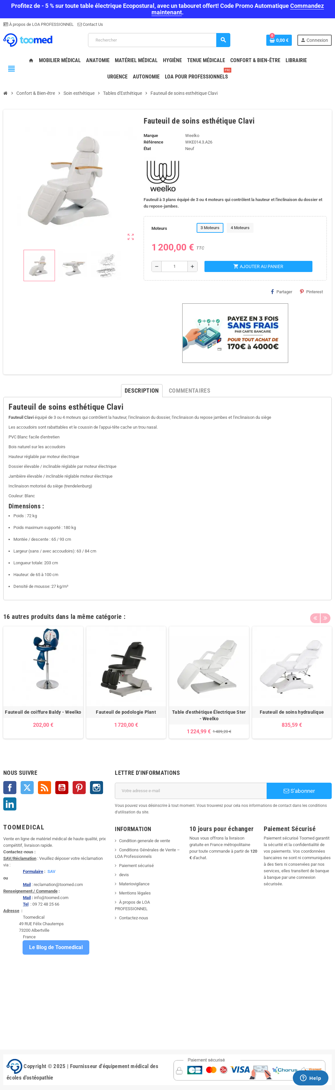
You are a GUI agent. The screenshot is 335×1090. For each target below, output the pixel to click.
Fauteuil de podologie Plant (126, 712)
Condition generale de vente (144, 840)
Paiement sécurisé (136, 865)
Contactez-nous (133, 917)
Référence (153, 142)
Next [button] (325, 615)
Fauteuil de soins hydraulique (292, 712)
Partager (281, 291)
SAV (51, 871)
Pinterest (311, 291)
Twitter (27, 787)
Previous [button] (315, 615)
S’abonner (299, 791)
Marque (151, 135)
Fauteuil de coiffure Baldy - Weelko (43, 712)
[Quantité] (174, 266)
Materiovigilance (134, 883)
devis (124, 874)
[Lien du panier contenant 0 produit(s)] (279, 40)
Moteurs (159, 228)
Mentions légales (135, 893)
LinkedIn (9, 803)
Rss (44, 787)
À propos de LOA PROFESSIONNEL (41, 24)
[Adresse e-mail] (191, 791)
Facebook (9, 787)
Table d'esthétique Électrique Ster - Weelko (209, 715)
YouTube (61, 787)
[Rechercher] (159, 40)
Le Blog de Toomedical (56, 947)
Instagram (96, 787)
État (147, 148)
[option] (43, 682)
